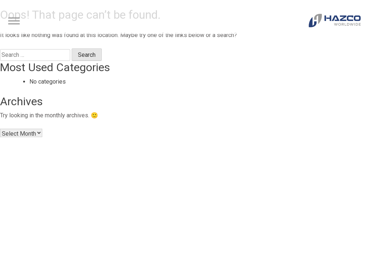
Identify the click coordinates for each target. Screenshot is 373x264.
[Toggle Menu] (14, 21)
